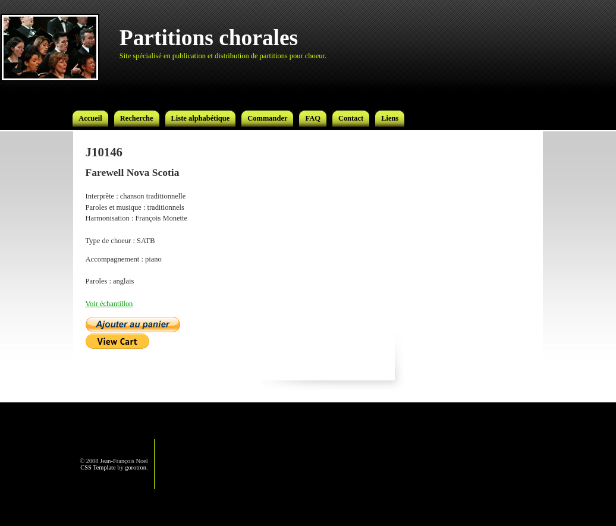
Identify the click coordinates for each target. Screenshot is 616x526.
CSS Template (97, 467)
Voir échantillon (109, 304)
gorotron (135, 467)
